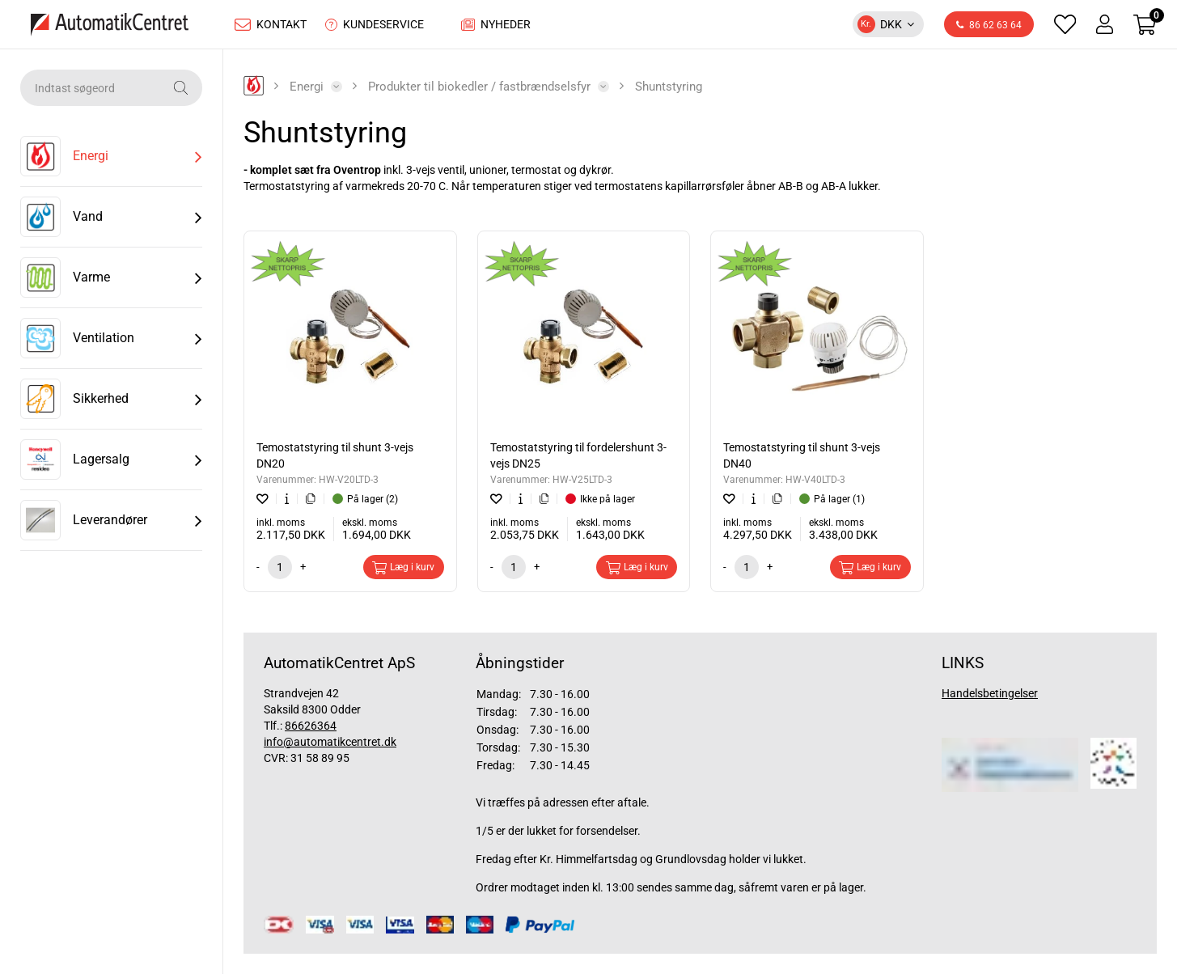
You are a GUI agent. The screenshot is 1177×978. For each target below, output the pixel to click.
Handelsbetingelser (990, 697)
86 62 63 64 (989, 27)
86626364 (311, 729)
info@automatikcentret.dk (330, 745)
